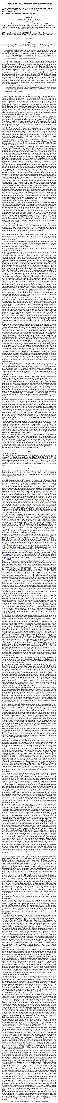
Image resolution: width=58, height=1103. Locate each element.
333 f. (48, 457)
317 (3, 606)
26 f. (44, 911)
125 (54, 911)
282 (37, 509)
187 (8, 559)
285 (51, 1032)
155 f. (16, 911)
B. (29, 451)
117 (53, 964)
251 (7, 1034)
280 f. (53, 460)
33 (28, 504)
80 (29, 509)
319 (42, 1032)
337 (26, 911)
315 (17, 567)
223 (3, 1090)
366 (21, 527)
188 (39, 991)
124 (8, 913)
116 (3, 527)
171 (21, 537)
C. (29, 469)
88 (42, 460)
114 (3, 458)
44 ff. (4, 920)
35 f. (33, 460)
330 (35, 911)
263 (44, 964)
